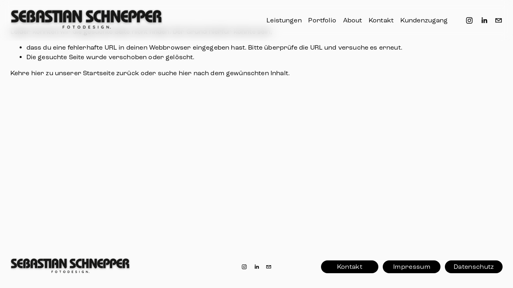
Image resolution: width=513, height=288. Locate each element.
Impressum (411, 266)
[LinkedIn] (484, 20)
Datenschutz (474, 266)
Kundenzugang (424, 20)
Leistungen (284, 20)
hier (37, 73)
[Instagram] (469, 20)
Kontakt (381, 20)
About (352, 20)
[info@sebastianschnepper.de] (499, 20)
